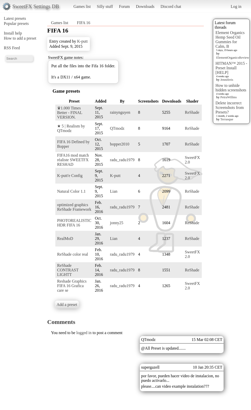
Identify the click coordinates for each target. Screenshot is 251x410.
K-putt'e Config (69, 175)
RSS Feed (12, 48)
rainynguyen (120, 112)
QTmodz (117, 128)
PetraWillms (228, 97)
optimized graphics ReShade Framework (74, 207)
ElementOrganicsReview (232, 57)
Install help (13, 33)
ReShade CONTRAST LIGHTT (67, 270)
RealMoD (65, 238)
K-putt (82, 41)
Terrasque (226, 119)
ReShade (192, 112)
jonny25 (116, 223)
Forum (124, 6)
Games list (82, 6)
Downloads (145, 6)
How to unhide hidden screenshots (230, 87)
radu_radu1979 (122, 160)
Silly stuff (105, 6)
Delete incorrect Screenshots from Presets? (229, 107)
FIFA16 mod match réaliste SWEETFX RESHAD (73, 160)
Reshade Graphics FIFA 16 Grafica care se (72, 285)
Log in (236, 6)
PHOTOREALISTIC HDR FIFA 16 (74, 222)
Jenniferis (226, 79)
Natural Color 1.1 (71, 191)
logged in (84, 333)
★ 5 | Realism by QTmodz (71, 128)
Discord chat (170, 6)
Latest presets (15, 18)
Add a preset (67, 304)
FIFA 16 (83, 23)
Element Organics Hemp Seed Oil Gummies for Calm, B (230, 39)
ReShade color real (72, 254)
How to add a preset (20, 38)
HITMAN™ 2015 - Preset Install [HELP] (231, 68)
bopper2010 (119, 144)
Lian (113, 191)
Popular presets (16, 23)
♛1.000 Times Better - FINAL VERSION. (69, 112)
